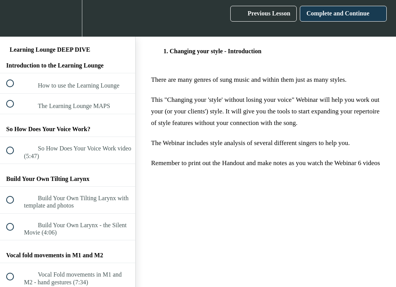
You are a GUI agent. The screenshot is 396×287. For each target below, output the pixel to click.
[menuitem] (67, 18)
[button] (14, 18)
